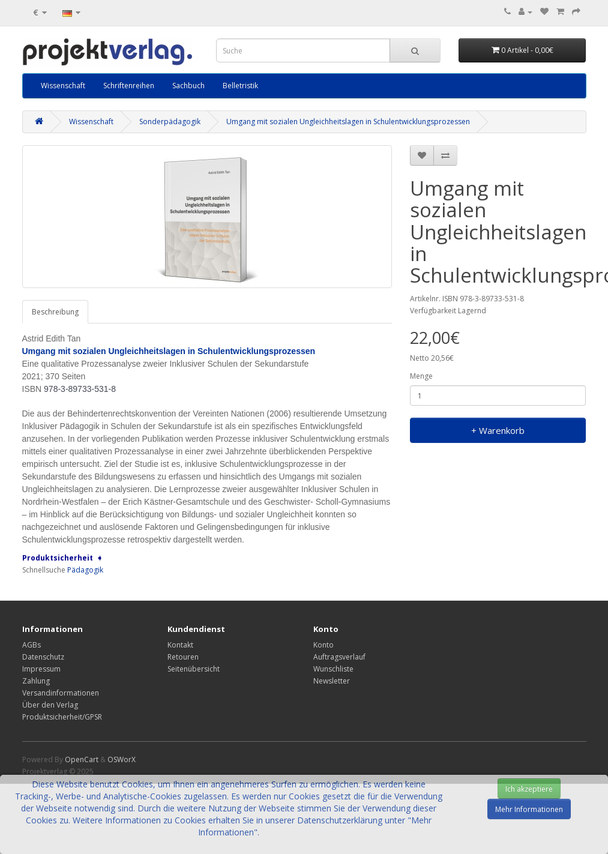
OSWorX (121, 759)
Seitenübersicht (193, 669)
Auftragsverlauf (339, 657)
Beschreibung (55, 312)
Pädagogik (85, 570)
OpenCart (81, 759)
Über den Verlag (50, 705)
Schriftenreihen (128, 85)
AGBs (31, 645)
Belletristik (240, 85)
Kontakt (180, 645)
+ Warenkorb (498, 430)
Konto (323, 645)
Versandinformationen (60, 693)
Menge (421, 376)
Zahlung (36, 681)
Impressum (41, 669)
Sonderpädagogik (169, 121)
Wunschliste (333, 669)
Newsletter (331, 681)
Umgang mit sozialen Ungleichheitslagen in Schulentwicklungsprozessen (348, 121)
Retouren (183, 657)
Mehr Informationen (529, 809)
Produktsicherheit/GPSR (62, 717)
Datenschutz (43, 657)
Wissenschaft (63, 85)
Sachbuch (188, 85)
